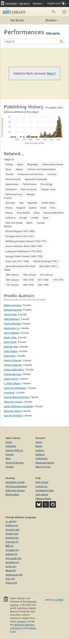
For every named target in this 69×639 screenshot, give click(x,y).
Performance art (14, 194)
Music (9, 169)
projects (21, 621)
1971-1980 (43, 279)
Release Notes (43, 498)
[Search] (31, 41)
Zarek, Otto (10, 337)
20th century (12, 274)
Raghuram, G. (11, 328)
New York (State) (14, 222)
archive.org (16, 628)
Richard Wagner (12, 309)
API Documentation (16, 486)
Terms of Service (15, 462)
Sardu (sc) (11, 566)
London (35, 217)
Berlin (29, 222)
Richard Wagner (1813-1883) (20, 231)
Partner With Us (14, 450)
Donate (38, 3)
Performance (29, 184)
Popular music (48, 189)
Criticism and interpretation (41, 169)
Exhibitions (11, 189)
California (10, 217)
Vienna (9, 212)
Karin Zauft (10, 342)
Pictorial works (13, 179)
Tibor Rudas (10, 351)
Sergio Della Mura (14, 369)
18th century (12, 279)
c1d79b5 (58, 599)
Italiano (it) (11, 554)
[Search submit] (53, 11)
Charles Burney (12, 374)
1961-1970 (28, 279)
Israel (43, 207)
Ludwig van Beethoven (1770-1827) (24, 251)
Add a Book (42, 494)
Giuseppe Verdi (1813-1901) (20, 236)
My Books (17, 20)
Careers (10, 454)
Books (39, 446)
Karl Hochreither (13, 415)
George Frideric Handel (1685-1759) (24, 256)
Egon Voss (9, 355)
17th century (12, 284)
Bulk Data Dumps (15, 490)
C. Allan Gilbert (12, 383)
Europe (23, 217)
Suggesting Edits (45, 490)
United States (48, 202)
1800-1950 (28, 284)
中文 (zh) (10, 578)
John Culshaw (11, 332)
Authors (40, 450)
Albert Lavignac (12, 305)
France (9, 207)
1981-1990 (43, 284)
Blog (8, 458)
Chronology (46, 184)
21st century (46, 274)
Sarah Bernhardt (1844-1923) (20, 266)
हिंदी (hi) (9, 546)
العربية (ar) (11, 521)
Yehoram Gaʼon (12, 411)
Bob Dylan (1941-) (48, 266)
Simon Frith (10, 314)
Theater (10, 174)
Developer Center (15, 482)
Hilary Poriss (11, 378)
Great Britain (23, 212)
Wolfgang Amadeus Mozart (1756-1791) (26, 241)
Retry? (51, 73)
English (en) (12, 533)
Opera (20, 164)
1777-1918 (57, 279)
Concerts (51, 174)
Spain (46, 217)
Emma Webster (12, 323)
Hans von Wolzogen (15, 388)
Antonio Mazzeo (13, 365)
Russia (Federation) (53, 212)
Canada (41, 222)
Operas (19, 169)
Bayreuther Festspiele (36, 179)
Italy (21, 202)
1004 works (53, 33)
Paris (52, 207)
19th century (29, 274)
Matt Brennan (11, 319)
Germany (10, 202)
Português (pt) (13, 558)
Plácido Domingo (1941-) (46, 261)
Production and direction (30, 174)
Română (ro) (12, 562)
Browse (46, 20)
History (9, 164)
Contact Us (41, 486)
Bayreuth (32, 202)
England (21, 207)
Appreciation (12, 184)
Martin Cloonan (12, 360)
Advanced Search (45, 462)
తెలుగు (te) (11, 570)
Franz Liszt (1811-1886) (17, 261)
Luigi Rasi (9, 392)
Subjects (40, 454)
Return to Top (43, 466)
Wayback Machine (24, 624)
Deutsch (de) (12, 529)
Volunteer (11, 446)
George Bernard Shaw (16, 397)
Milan (37, 212)
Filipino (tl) (11, 582)
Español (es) (12, 537)
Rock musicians (29, 189)
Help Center (42, 482)
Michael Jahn (11, 346)
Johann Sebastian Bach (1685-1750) (24, 246)
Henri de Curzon (13, 401)
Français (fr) (12, 541)
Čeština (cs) (12, 525)
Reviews (30, 194)
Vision (9, 442)
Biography (32, 164)
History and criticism (52, 164)
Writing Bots (12, 494)
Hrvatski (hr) (12, 550)
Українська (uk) (14, 574)
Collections (42, 458)
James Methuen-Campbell (18, 406)
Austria (32, 207)
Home (39, 442)
